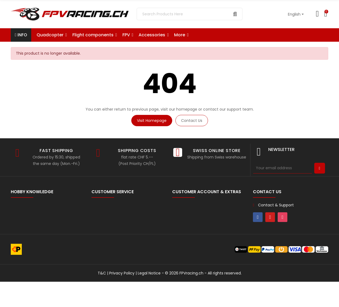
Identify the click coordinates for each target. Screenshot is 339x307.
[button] (181, 35)
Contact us (191, 120)
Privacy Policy (122, 298)
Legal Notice (149, 298)
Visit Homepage (152, 120)
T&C (102, 298)
